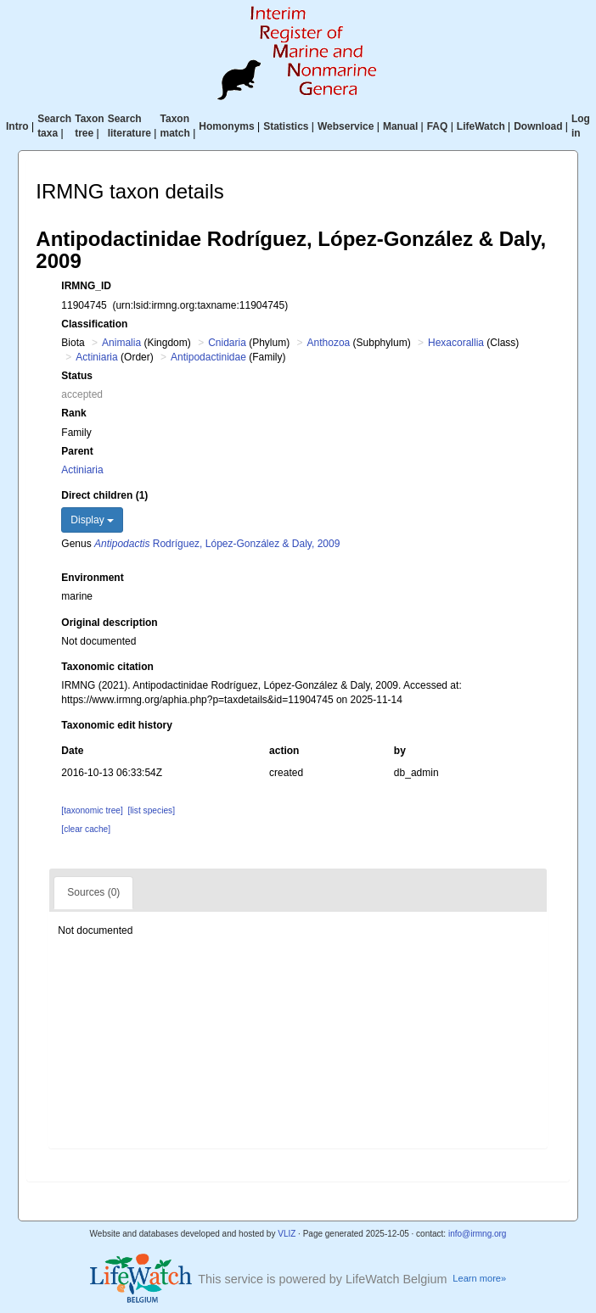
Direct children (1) (104, 495)
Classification (94, 324)
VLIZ (286, 1233)
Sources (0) (93, 892)
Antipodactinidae (208, 357)
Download (538, 126)
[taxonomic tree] (91, 810)
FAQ (437, 126)
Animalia (121, 343)
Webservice (346, 126)
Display (92, 520)
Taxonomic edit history (116, 725)
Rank (73, 413)
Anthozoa (329, 343)
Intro (17, 126)
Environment (92, 578)
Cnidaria (227, 343)
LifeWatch (481, 126)
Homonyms (226, 126)
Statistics (285, 126)
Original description (109, 623)
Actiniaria (96, 357)
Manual (400, 126)
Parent (77, 451)
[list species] (151, 810)
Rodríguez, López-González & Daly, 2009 (217, 544)
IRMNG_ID (86, 286)
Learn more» (479, 1278)
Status (77, 376)
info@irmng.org (477, 1233)
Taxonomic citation (107, 667)
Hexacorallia (456, 343)
